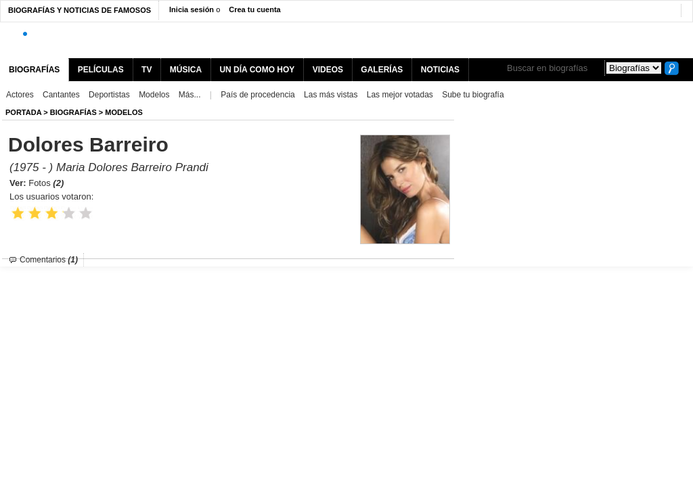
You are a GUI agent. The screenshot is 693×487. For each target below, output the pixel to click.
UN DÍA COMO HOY (256, 69)
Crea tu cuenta (254, 9)
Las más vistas (330, 94)
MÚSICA (186, 69)
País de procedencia (257, 94)
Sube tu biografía (473, 94)
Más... (190, 94)
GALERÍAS (382, 69)
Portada (23, 112)
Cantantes (61, 94)
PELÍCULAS (101, 69)
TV (146, 69)
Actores (20, 94)
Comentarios (49, 259)
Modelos (154, 94)
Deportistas (109, 94)
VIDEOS (328, 69)
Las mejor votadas (400, 94)
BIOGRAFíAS (73, 112)
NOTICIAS (440, 69)
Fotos (46, 183)
